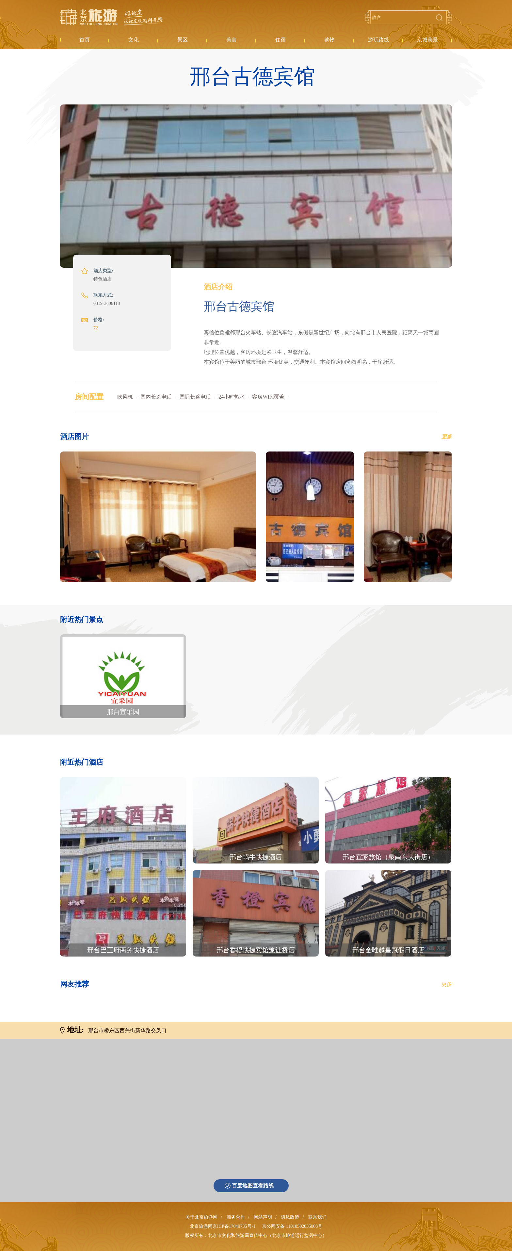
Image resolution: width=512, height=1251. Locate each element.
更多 (446, 984)
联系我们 (317, 1217)
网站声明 (263, 1217)
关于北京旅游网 (201, 1217)
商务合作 (236, 1217)
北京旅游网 (111, 17)
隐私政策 (290, 1217)
